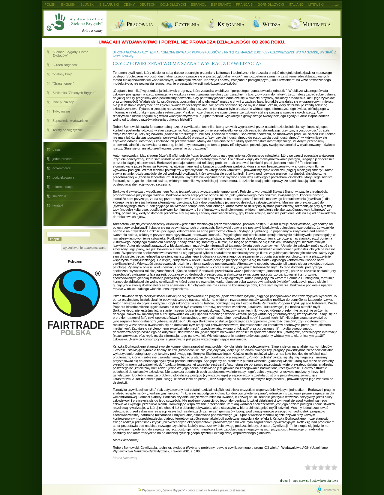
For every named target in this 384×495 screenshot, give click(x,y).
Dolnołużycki (173, 4)
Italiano (296, 4)
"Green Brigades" (65, 65)
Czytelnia (180, 23)
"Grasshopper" (63, 83)
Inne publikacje (63, 102)
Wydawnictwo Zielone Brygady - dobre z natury (75, 23)
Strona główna (126, 52)
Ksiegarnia (226, 23)
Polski (50, 4)
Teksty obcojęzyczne (67, 130)
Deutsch (147, 4)
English (68, 4)
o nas (56, 149)
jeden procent (62, 159)
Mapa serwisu (300, 480)
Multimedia (312, 23)
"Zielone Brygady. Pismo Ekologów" (70, 53)
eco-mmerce (61, 168)
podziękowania (63, 177)
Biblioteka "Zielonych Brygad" (74, 93)
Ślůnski (87, 4)
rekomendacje (62, 187)
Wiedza (267, 23)
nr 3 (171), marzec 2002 (242, 52)
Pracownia (131, 23)
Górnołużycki (270, 4)
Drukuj (284, 480)
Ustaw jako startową (325, 480)
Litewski (316, 4)
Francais (244, 4)
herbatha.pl (331, 490)
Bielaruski (109, 4)
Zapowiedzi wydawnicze (70, 120)
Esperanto (221, 4)
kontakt (57, 205)
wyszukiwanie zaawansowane (84, 247)
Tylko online (61, 111)
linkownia (59, 196)
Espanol (198, 4)
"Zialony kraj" (62, 74)
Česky (129, 4)
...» (335, 4)
